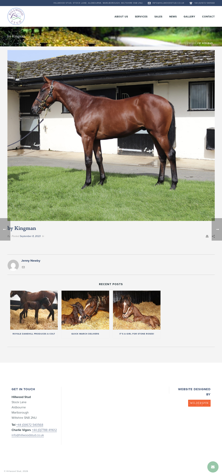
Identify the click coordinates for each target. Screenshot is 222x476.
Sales (158, 16)
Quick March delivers (85, 334)
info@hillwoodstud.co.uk (168, 3)
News (173, 16)
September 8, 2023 (30, 236)
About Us (121, 16)
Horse (192, 43)
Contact (208, 16)
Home (183, 43)
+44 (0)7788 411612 (44, 430)
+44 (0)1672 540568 (204, 3)
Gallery (189, 16)
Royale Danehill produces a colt (34, 334)
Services (141, 16)
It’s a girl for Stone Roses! (136, 334)
